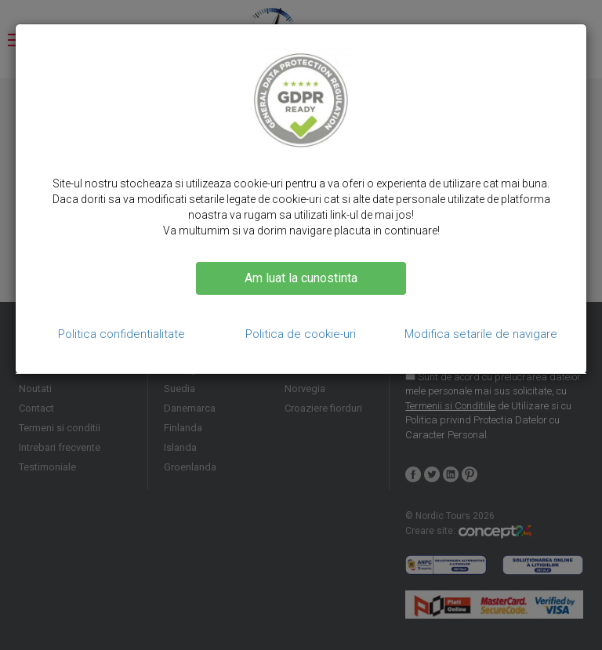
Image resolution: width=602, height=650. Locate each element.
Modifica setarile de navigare (480, 334)
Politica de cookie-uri (300, 334)
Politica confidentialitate (121, 334)
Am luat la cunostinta (301, 278)
